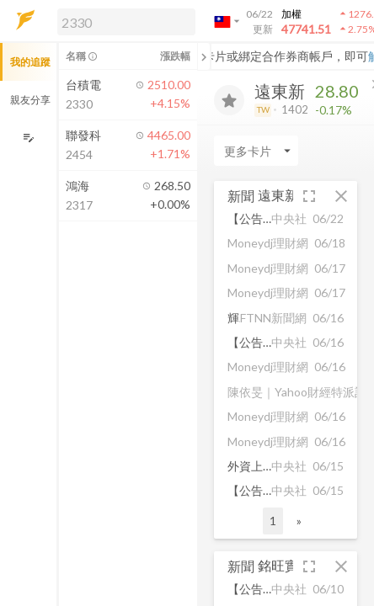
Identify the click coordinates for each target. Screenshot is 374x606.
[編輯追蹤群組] (28, 138)
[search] (126, 21)
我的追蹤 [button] (30, 62)
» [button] (299, 520)
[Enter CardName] (256, 151)
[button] (123, 21)
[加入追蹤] (229, 100)
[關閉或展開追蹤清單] (204, 56)
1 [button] (273, 520)
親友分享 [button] (30, 99)
